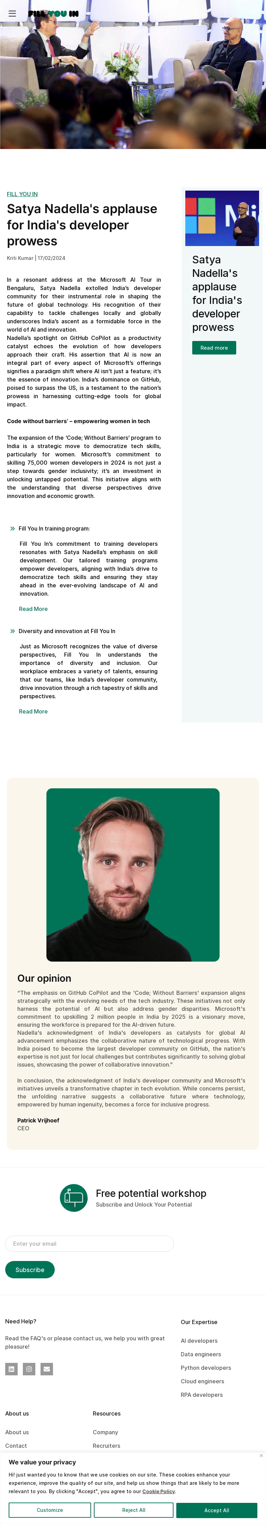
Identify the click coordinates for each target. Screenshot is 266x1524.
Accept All (216, 1510)
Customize (50, 1510)
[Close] (261, 1455)
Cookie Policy (158, 1492)
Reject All (133, 1510)
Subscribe (30, 1270)
